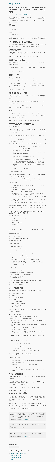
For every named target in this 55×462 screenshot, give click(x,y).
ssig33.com (15, 3)
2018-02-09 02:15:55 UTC (15, 457)
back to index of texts (13, 440)
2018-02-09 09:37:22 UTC (15, 455)
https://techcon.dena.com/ (22, 14)
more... (11, 459)
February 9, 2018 (27, 419)
